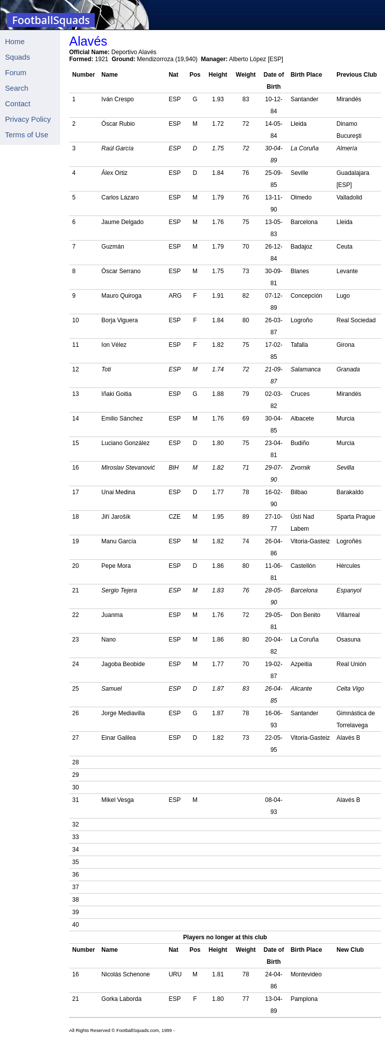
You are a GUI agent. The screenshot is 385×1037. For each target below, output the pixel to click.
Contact (18, 104)
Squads (17, 57)
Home (15, 42)
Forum (15, 73)
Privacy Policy (28, 119)
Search (16, 88)
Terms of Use (26, 135)
